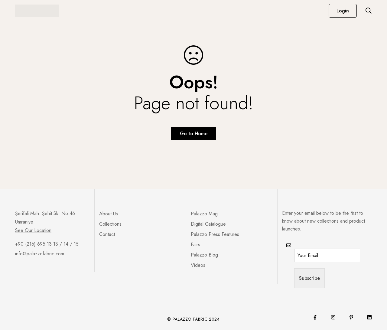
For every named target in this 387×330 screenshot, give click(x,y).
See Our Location (33, 230)
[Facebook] (315, 317)
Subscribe (309, 278)
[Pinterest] (351, 317)
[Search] (368, 10)
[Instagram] (333, 317)
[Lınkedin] (369, 317)
